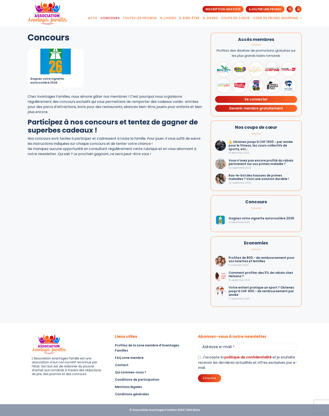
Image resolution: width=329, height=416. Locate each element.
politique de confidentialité (248, 357)
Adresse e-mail (218, 347)
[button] (289, 9)
